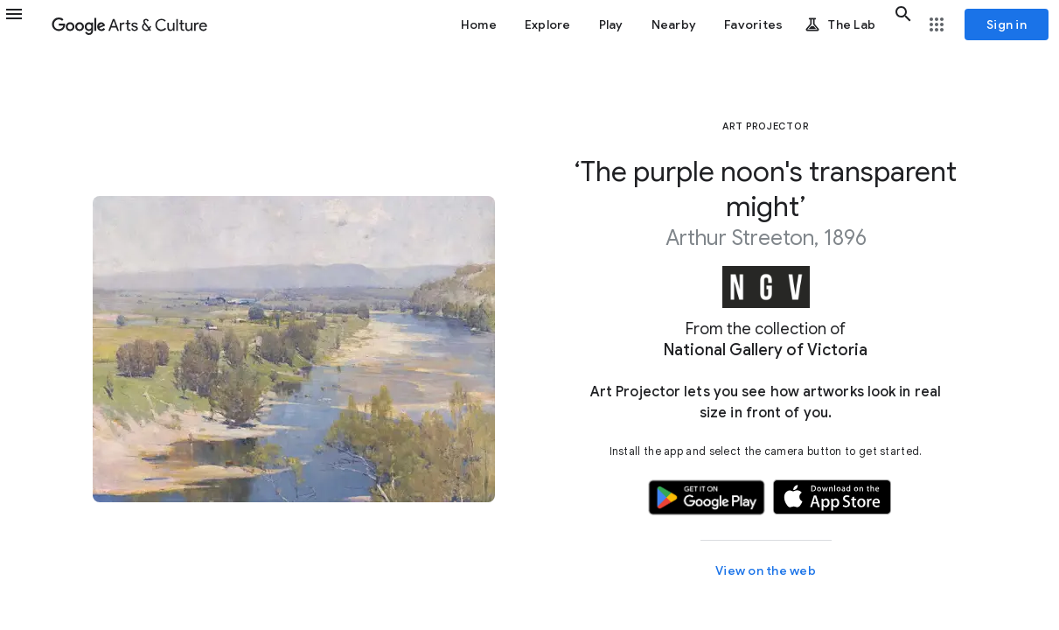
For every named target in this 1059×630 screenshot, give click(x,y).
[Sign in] (1007, 24)
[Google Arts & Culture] (129, 24)
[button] (24, 25)
